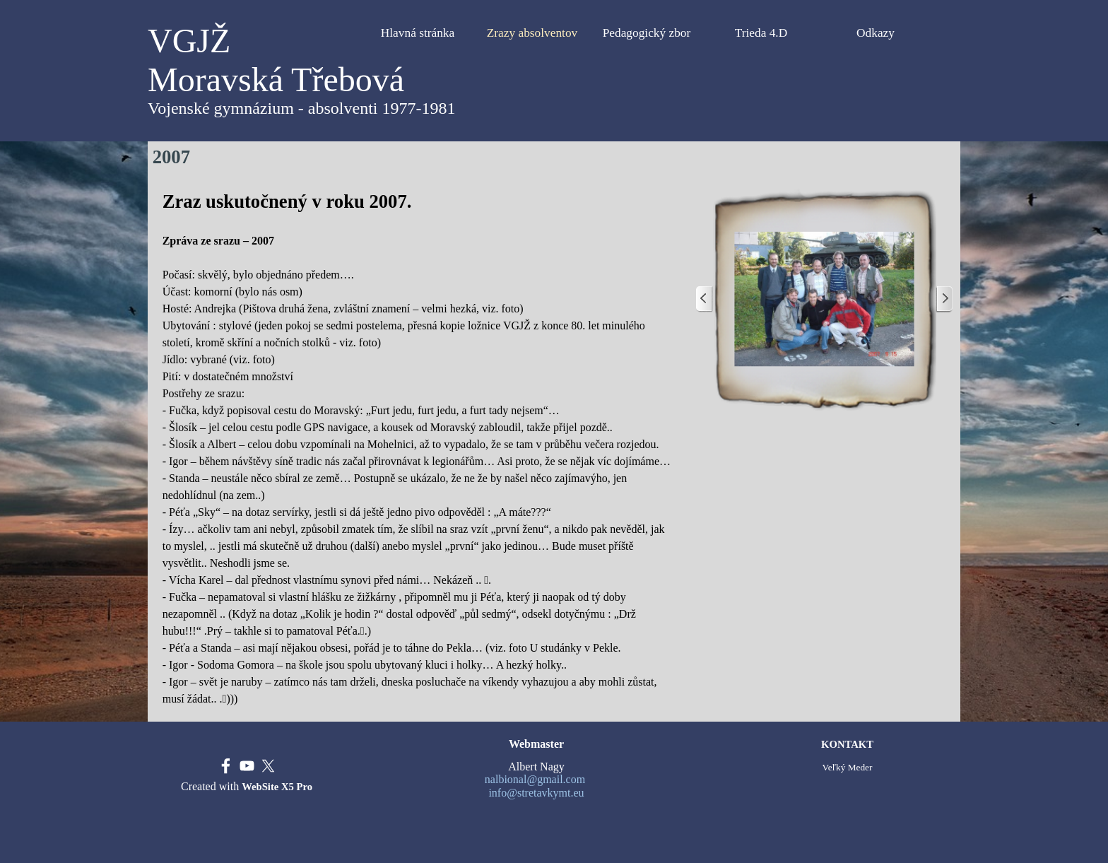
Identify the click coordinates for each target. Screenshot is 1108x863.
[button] (824, 299)
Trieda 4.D (761, 33)
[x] (268, 766)
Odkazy (875, 33)
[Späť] (704, 299)
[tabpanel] (419, 447)
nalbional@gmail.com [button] (535, 779)
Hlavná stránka (417, 33)
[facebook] (226, 766)
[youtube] (247, 766)
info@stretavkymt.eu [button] (536, 793)
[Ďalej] (944, 299)
